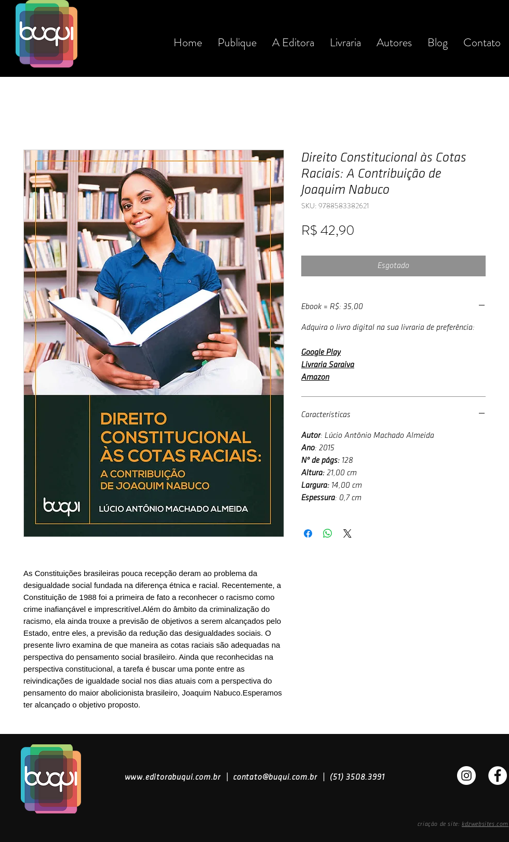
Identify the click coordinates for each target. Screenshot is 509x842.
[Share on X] (347, 533)
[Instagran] (466, 775)
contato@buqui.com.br (275, 777)
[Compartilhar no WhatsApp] (328, 533)
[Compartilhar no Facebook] (308, 533)
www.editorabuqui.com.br (173, 777)
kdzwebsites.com (485, 824)
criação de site (438, 824)
